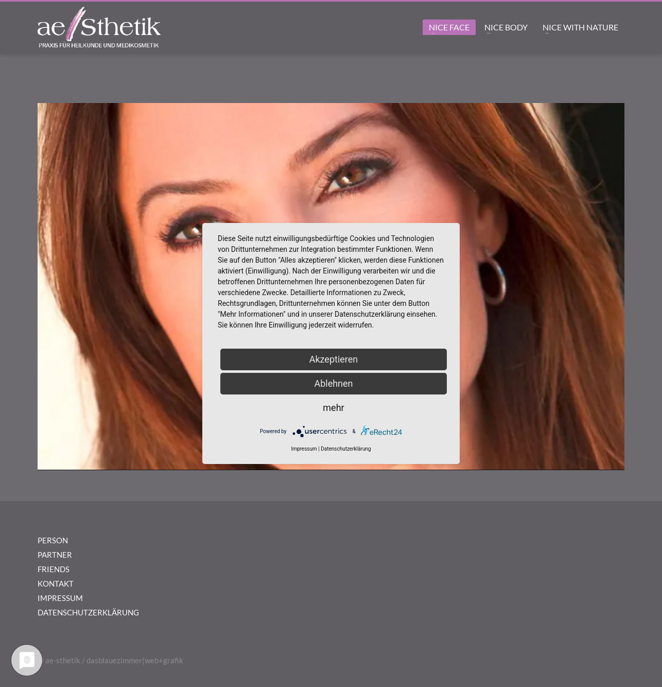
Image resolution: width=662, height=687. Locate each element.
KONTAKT (56, 583)
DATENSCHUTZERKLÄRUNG (88, 612)
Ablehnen (333, 383)
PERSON (53, 540)
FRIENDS (53, 569)
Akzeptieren (333, 359)
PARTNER (55, 554)
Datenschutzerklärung (346, 449)
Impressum (304, 449)
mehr (333, 407)
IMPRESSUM (60, 598)
